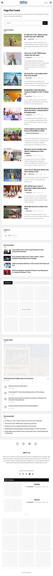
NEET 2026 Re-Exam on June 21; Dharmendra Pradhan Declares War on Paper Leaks (35, 188)
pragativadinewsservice (32, 133)
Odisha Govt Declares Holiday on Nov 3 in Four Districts (19, 378)
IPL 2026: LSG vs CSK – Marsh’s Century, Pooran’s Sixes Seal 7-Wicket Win (23, 421)
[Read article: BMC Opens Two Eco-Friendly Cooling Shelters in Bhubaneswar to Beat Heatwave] (13, 154)
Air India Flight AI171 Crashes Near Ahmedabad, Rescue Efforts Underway (26, 392)
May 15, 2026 (38, 39)
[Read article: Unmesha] (13, 505)
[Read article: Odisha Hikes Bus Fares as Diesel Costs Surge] (13, 212)
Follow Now (26, 309)
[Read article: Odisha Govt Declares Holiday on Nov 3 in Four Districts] (26, 360)
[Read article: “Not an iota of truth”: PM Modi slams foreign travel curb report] (13, 58)
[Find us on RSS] (35, 443)
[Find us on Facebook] (17, 443)
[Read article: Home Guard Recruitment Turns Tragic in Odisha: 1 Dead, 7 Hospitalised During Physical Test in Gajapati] (7, 258)
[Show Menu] (2, 2)
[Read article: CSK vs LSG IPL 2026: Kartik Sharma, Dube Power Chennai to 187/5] (13, 175)
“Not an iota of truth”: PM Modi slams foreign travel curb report (20, 423)
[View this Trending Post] (25, 39)
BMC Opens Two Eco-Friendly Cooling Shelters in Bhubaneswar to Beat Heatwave (35, 151)
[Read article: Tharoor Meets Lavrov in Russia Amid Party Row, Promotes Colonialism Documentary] (7, 251)
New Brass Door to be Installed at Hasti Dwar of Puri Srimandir (20, 426)
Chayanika (37, 484)
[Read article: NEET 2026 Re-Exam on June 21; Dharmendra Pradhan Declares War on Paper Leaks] (13, 191)
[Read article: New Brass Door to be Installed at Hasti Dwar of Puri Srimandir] (13, 79)
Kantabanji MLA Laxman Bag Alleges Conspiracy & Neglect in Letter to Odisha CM (36, 92)
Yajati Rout (31, 39)
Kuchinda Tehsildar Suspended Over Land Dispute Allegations (23, 406)
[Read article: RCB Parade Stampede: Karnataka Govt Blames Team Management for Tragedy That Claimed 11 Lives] (7, 272)
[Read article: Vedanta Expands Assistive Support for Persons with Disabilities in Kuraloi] (13, 134)
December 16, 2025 (40, 486)
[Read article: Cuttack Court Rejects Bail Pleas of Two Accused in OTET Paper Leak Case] (7, 265)
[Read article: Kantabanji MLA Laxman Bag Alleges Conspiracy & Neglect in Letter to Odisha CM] (13, 95)
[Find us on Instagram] (26, 474)
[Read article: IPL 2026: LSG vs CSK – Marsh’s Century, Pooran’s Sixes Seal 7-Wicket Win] (13, 40)
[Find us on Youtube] (29, 443)
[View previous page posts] (25, 515)
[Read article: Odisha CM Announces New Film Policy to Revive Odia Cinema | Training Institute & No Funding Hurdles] (13, 114)
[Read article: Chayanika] (13, 490)
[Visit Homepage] (23, 2)
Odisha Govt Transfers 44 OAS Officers (18, 386)
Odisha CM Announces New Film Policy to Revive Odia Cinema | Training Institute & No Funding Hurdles (36, 110)
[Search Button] (51, 2)
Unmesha (37, 500)
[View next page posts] (28, 515)
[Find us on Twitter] (23, 444)
